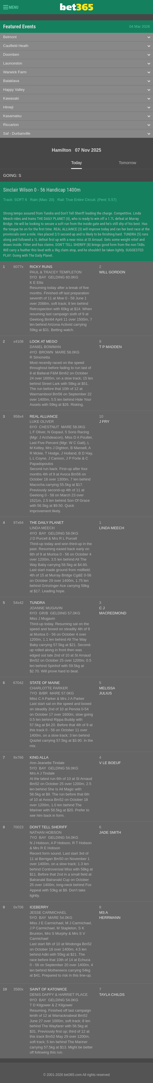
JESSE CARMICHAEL (48, 912)
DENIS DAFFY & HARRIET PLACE (59, 994)
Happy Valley (14, 89)
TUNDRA (37, 603)
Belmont (10, 37)
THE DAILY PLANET (47, 522)
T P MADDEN (110, 347)
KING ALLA (39, 757)
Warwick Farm (15, 72)
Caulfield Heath (15, 46)
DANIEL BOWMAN (45, 347)
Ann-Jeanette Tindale (47, 763)
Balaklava (11, 81)
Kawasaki (11, 98)
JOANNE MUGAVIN (46, 608)
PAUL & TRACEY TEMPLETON (56, 272)
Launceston (12, 63)
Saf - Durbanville (16, 133)
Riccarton (11, 125)
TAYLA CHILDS (112, 994)
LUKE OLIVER (42, 421)
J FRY (104, 421)
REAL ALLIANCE (44, 416)
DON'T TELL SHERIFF (48, 827)
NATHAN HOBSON (45, 832)
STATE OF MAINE (45, 683)
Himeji (8, 107)
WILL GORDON (112, 272)
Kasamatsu (12, 116)
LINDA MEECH (42, 528)
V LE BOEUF (110, 763)
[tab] (76, 37)
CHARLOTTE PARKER (49, 688)
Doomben (11, 54)
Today (76, 162)
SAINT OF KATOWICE (48, 989)
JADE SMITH (110, 832)
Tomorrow (127, 162)
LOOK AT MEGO (44, 341)
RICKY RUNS (41, 267)
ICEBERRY (39, 907)
